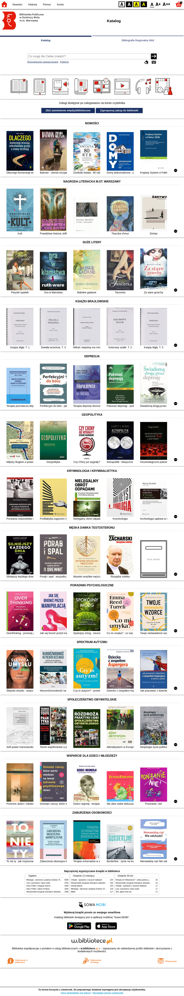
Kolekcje (64, 62)
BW (129, 4)
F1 (158, 4)
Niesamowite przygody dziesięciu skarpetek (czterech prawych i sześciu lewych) (58, 892)
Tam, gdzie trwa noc (124, 892)
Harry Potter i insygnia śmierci (38, 886)
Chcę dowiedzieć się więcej (76, 992)
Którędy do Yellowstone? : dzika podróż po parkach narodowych (141, 880)
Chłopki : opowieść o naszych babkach (86, 880)
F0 (152, 4)
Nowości (17, 4)
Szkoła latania (76, 886)
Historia (32, 4)
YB (136, 4)
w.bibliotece (89, 948)
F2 (166, 4)
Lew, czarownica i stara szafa (38, 883)
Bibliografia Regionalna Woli (138, 40)
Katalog (45, 40)
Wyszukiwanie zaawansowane (42, 62)
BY (144, 4)
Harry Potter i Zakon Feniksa (37, 889)
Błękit (73, 892)
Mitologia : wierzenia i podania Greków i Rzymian (46, 880)
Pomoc (47, 4)
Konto (60, 4)
